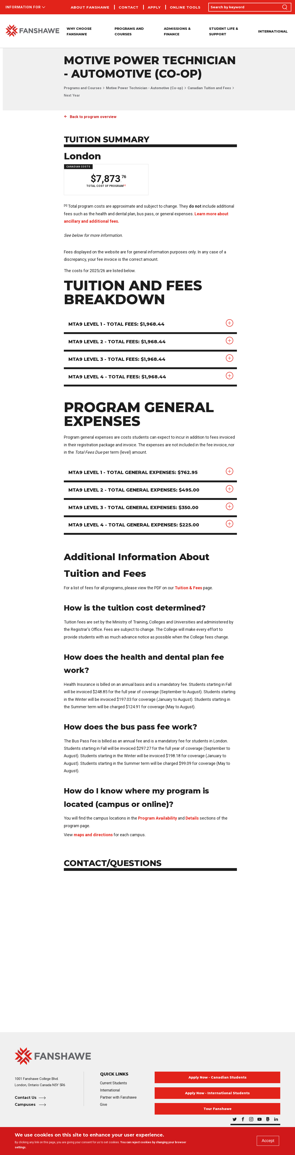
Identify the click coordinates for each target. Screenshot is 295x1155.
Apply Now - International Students (217, 1093)
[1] (125, 185)
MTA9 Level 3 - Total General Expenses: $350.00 (133, 508)
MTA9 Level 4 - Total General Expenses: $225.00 (134, 525)
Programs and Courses (82, 88)
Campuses (26, 1105)
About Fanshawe (90, 7)
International (273, 31)
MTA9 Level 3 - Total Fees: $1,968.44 (117, 359)
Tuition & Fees (188, 588)
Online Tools (185, 7)
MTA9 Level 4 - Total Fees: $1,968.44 (117, 377)
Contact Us (25, 1098)
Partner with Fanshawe (118, 1097)
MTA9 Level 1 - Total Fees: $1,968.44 (116, 324)
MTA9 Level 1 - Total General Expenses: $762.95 (133, 472)
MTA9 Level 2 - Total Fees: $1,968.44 (117, 342)
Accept (268, 1140)
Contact (129, 7)
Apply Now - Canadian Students (218, 1078)
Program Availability (157, 818)
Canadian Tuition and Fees (209, 88)
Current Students (113, 1083)
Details (192, 818)
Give (103, 1105)
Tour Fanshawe (218, 1109)
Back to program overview (93, 117)
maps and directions (93, 835)
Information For (23, 7)
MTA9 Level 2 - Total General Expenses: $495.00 (134, 490)
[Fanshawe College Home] (147, 1056)
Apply (154, 7)
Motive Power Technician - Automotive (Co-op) (144, 88)
